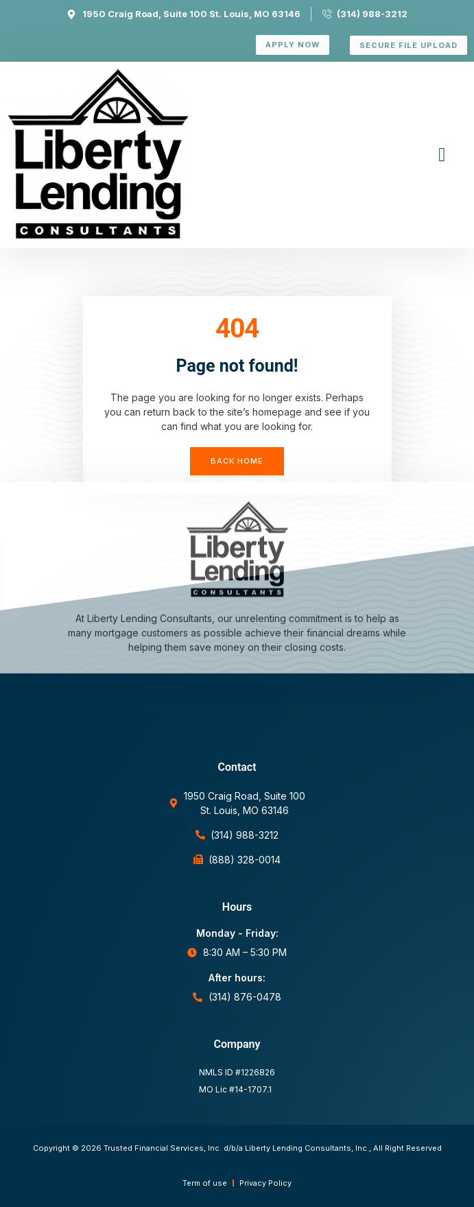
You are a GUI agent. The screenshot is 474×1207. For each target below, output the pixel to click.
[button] (442, 155)
